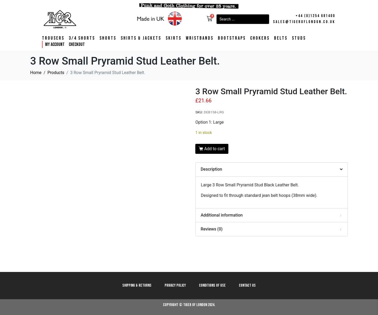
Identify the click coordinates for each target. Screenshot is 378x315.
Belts (280, 38)
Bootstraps (232, 38)
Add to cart (214, 148)
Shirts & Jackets (141, 38)
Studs (299, 38)
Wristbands (199, 38)
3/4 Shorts (82, 38)
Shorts (107, 38)
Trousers (53, 38)
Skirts (173, 38)
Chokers (260, 38)
